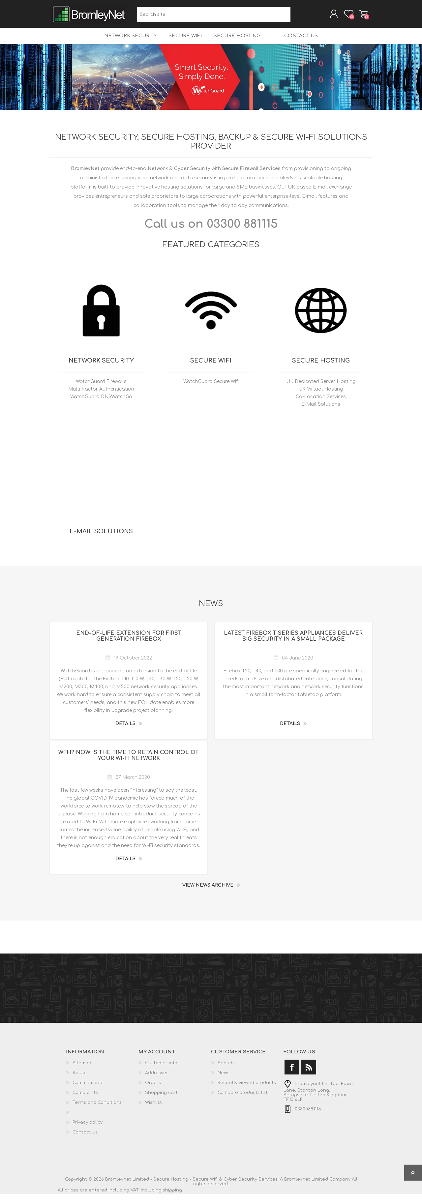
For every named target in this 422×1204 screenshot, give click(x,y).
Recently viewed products (247, 1092)
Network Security (124, 43)
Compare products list (243, 1102)
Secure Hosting (235, 43)
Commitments (88, 1092)
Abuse (80, 1082)
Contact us (306, 43)
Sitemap (82, 1073)
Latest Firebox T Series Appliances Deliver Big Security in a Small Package (293, 646)
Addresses (156, 1082)
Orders (153, 1092)
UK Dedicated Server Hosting (321, 391)
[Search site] (213, 16)
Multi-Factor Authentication (101, 398)
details (125, 733)
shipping (172, 1200)
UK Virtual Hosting (320, 398)
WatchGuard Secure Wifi (211, 391)
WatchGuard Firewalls (101, 391)
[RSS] (308, 1077)
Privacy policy (88, 1132)
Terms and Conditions (97, 1112)
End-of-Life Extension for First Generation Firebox (128, 646)
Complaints (85, 1102)
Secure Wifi (181, 43)
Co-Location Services (321, 406)
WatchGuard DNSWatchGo (101, 406)
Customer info (161, 1073)
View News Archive (207, 895)
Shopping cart (356, 16)
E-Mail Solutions (320, 414)
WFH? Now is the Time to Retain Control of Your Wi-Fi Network (128, 765)
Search (297, 16)
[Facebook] (292, 1077)
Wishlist (153, 1112)
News (223, 1082)
